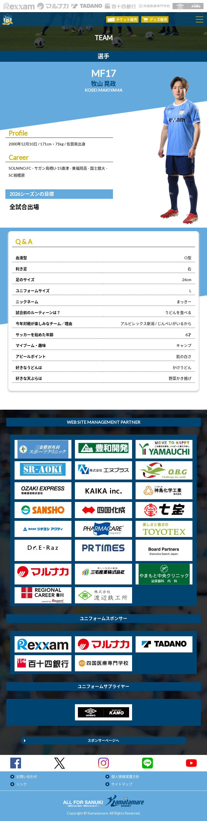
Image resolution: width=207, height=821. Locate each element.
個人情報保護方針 (125, 776)
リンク (21, 784)
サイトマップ (121, 784)
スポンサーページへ (103, 740)
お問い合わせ (26, 776)
